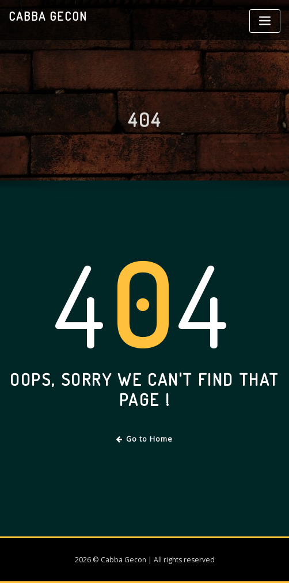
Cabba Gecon (48, 16)
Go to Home (144, 439)
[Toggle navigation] (264, 21)
